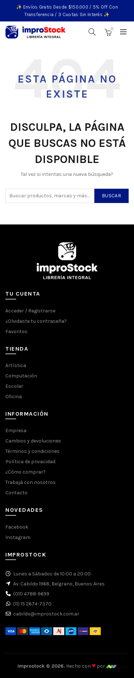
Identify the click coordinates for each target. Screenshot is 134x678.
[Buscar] (92, 31)
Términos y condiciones (32, 451)
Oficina (13, 397)
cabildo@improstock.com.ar (46, 614)
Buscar (111, 196)
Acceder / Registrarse (30, 311)
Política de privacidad (30, 462)
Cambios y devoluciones (33, 441)
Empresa (15, 430)
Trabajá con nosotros (30, 482)
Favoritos (16, 331)
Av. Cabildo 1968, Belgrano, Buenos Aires (59, 584)
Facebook (16, 527)
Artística (15, 365)
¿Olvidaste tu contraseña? (36, 321)
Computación (21, 376)
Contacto (16, 493)
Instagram (17, 537)
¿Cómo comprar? (25, 472)
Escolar (14, 386)
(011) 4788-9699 (31, 594)
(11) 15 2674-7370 (32, 604)
